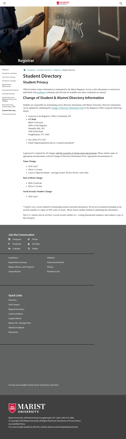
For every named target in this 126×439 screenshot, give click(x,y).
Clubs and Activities (55, 262)
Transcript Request (9, 114)
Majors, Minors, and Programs (21, 267)
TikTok (35, 239)
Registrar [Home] (57, 70)
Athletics (51, 257)
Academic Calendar (9, 73)
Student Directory (9, 110)
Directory (13, 300)
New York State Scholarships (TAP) (8, 106)
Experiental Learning (18, 262)
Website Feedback (16, 327)
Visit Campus (14, 304)
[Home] (25, 70)
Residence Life (53, 271)
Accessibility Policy (17, 424)
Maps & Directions (16, 309)
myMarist (41, 92)
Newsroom (13, 332)
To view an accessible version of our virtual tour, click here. (34, 385)
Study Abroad (15, 271)
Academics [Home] (31, 70)
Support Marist (15, 318)
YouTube (36, 244)
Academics (13, 257)
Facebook (17, 244)
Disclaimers (62, 420)
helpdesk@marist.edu (68, 427)
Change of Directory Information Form (67, 108)
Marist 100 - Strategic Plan (20, 323)
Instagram (17, 239)
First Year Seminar (8, 77)
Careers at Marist (16, 313)
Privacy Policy (74, 420)
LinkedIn (16, 248)
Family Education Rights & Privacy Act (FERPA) (9, 99)
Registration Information (6, 85)
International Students (10, 90)
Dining (50, 267)
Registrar (5, 70)
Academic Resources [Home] (44, 70)
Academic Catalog (9, 81)
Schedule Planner (8, 94)
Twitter (35, 248)
